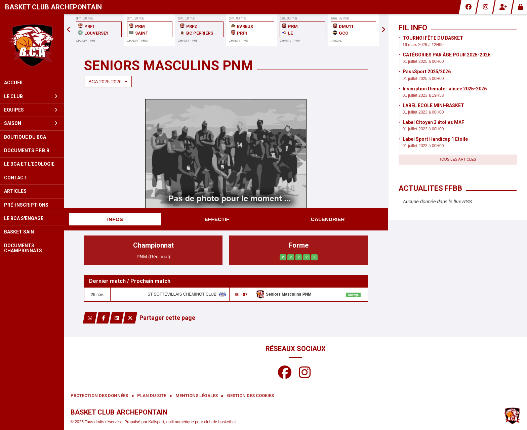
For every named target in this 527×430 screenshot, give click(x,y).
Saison (30, 123)
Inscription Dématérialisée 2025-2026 (445, 88)
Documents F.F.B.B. (27, 150)
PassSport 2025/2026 (427, 71)
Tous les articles (457, 159)
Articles (15, 191)
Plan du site (151, 395)
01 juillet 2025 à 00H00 (423, 61)
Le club (30, 96)
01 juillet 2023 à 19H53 (423, 95)
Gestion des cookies (250, 395)
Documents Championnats (23, 248)
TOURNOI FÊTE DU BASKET (433, 38)
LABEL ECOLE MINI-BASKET (433, 105)
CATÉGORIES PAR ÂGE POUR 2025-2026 (446, 54)
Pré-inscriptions (26, 205)
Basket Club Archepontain (53, 7)
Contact (15, 177)
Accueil (14, 82)
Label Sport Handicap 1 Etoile (435, 139)
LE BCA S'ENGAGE (23, 218)
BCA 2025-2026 (107, 81)
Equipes (30, 110)
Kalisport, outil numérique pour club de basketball (192, 422)
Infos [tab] (115, 219)
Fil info (413, 28)
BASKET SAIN (19, 231)
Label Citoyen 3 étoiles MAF (433, 122)
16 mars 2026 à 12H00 (423, 44)
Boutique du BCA (25, 137)
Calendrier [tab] (328, 219)
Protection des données (99, 395)
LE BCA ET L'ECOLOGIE (29, 164)
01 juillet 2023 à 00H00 (423, 112)
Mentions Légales (196, 395)
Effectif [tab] (217, 219)
